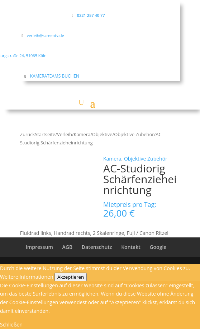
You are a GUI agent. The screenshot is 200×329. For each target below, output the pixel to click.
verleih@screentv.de (45, 35)
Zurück (27, 134)
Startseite (45, 134)
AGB (67, 247)
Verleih (64, 134)
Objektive (102, 134)
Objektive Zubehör (134, 134)
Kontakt (131, 247)
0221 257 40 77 (91, 15)
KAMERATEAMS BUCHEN (54, 76)
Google (157, 247)
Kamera (82, 134)
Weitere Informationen (26, 276)
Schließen (11, 324)
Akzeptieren (70, 277)
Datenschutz (97, 247)
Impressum (39, 247)
